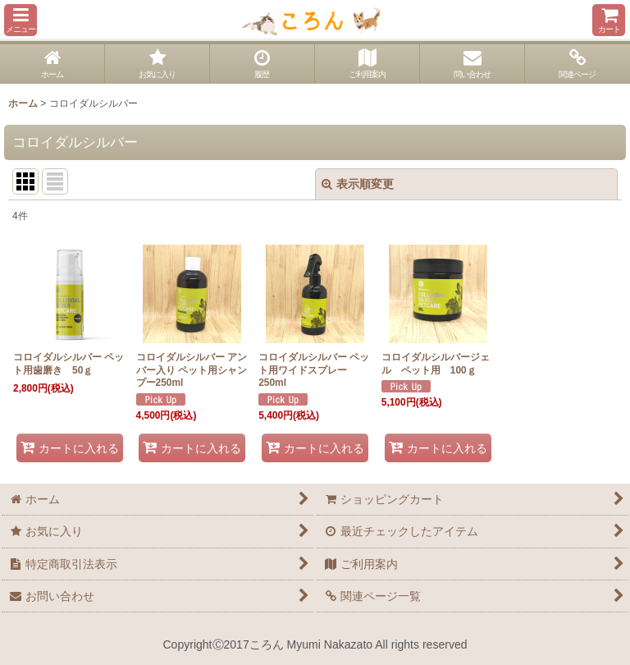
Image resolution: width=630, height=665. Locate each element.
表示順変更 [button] (358, 183)
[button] (20, 20)
